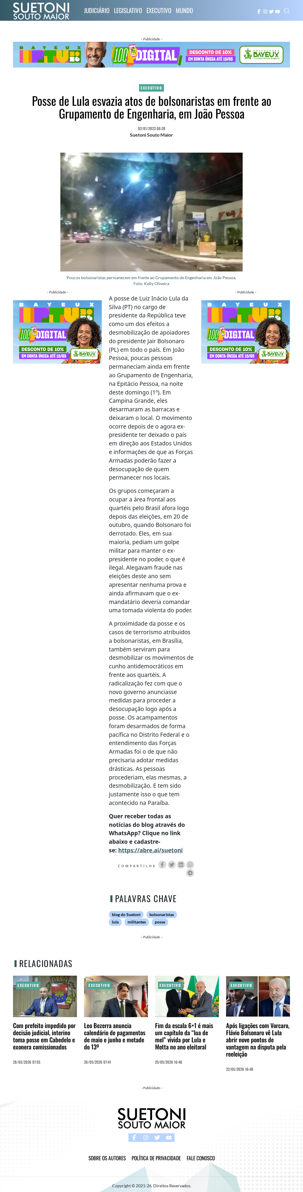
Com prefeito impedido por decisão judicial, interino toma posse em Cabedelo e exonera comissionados (44, 1036)
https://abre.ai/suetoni (150, 850)
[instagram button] (265, 11)
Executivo (158, 10)
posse (160, 922)
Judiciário (96, 10)
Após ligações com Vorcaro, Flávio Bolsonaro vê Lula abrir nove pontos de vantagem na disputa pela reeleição (257, 1039)
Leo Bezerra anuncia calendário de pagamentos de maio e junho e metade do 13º (114, 1036)
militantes (137, 922)
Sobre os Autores (107, 1158)
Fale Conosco (201, 1158)
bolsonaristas (161, 914)
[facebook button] (259, 11)
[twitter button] (271, 11)
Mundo (184, 10)
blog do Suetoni (126, 914)
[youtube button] (277, 11)
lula (115, 922)
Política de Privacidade (156, 1158)
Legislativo (128, 10)
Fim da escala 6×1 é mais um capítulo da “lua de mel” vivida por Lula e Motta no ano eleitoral (184, 1036)
